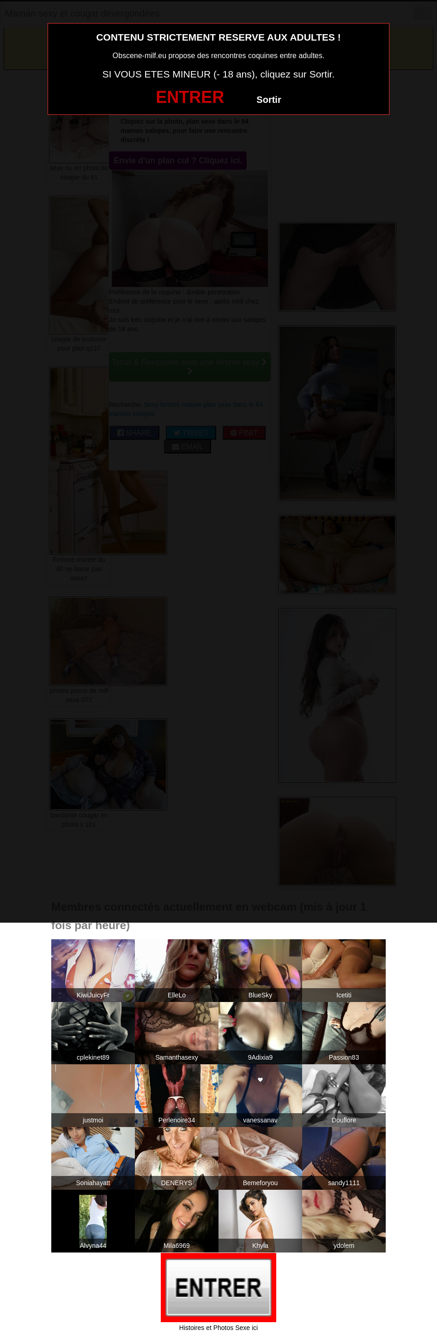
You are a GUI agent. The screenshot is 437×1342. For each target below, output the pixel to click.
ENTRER (190, 97)
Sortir (268, 100)
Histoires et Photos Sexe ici (218, 1327)
